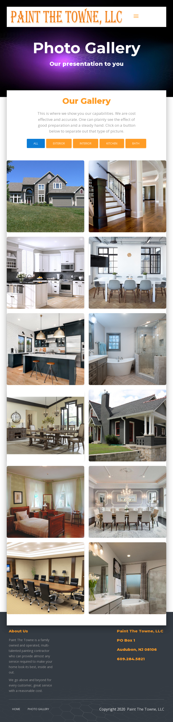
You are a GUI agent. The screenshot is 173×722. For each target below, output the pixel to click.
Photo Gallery (38, 709)
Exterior (59, 143)
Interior (85, 143)
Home (16, 709)
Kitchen (111, 143)
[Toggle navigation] (136, 16)
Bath (135, 143)
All (36, 143)
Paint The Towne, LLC (145, 709)
